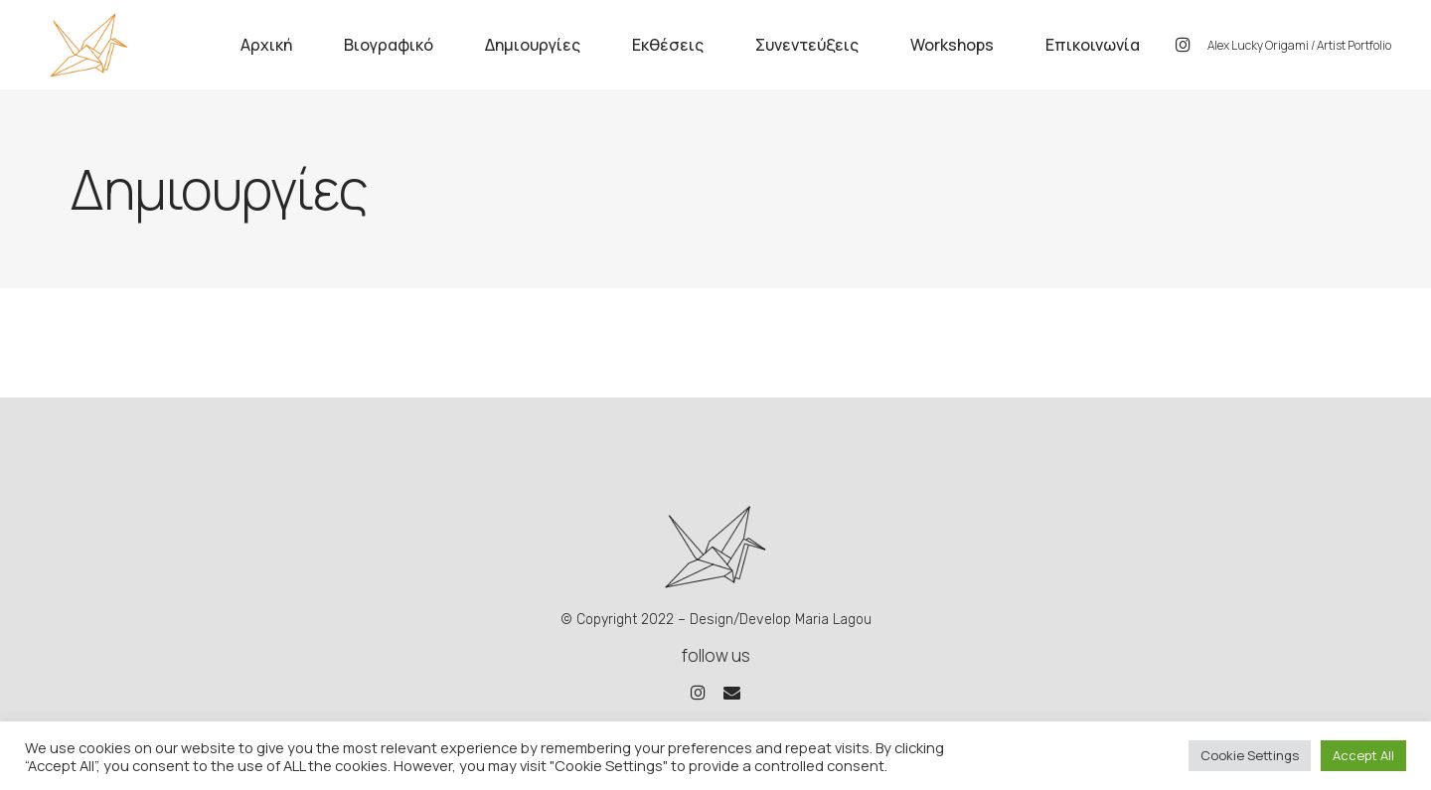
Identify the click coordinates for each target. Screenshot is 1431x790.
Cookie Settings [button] (1249, 755)
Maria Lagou (833, 619)
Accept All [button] (1363, 755)
